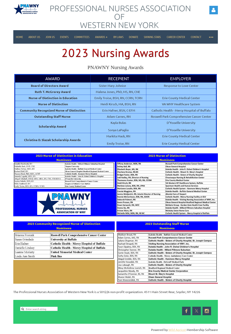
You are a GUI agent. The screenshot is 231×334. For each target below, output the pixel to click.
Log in (213, 10)
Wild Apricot (177, 329)
